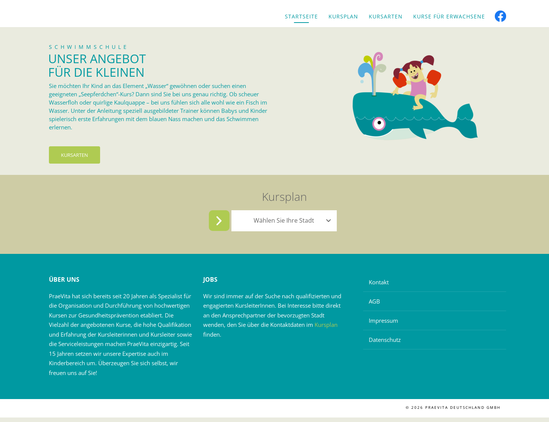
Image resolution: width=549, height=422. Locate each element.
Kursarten (386, 16)
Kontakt (379, 286)
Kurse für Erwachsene (449, 16)
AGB (374, 306)
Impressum (383, 325)
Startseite (301, 16)
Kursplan (343, 16)
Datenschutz (385, 344)
